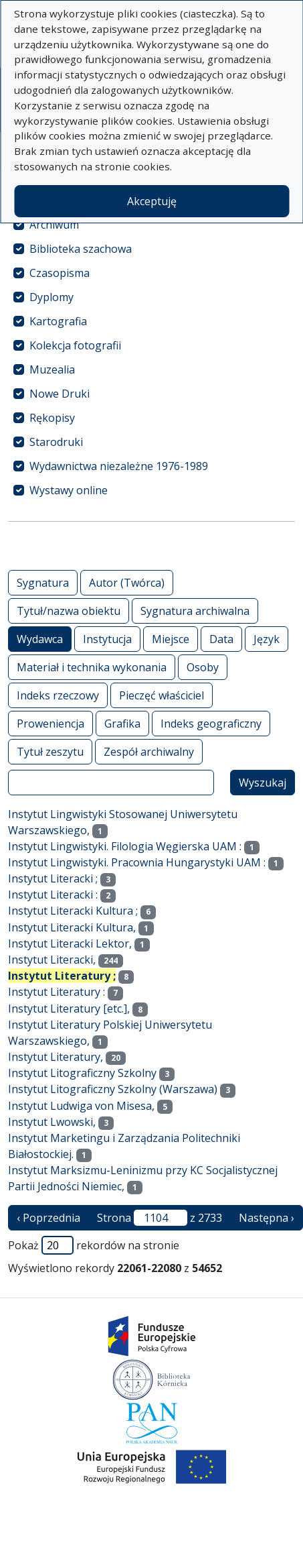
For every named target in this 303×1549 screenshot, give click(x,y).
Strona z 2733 (159, 1218)
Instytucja (107, 638)
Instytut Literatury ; (62, 975)
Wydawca (40, 638)
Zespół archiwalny (149, 751)
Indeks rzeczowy (58, 695)
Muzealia (52, 369)
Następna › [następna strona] (266, 1217)
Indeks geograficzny (211, 723)
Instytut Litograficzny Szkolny (82, 1073)
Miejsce (170, 638)
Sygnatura (43, 582)
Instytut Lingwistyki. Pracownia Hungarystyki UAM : (137, 862)
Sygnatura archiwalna (194, 610)
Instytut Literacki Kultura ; (73, 910)
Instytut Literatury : (56, 991)
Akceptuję (152, 201)
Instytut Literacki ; (53, 878)
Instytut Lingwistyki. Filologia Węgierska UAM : (124, 846)
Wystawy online (68, 490)
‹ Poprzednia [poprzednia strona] (48, 1217)
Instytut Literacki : (53, 894)
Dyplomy (51, 297)
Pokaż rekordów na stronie (93, 1245)
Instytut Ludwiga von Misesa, (81, 1105)
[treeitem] (151, 224)
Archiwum (54, 224)
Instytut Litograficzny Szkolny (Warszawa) (112, 1089)
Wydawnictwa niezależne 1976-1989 (118, 466)
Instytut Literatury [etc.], (69, 1008)
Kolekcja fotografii (75, 345)
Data (221, 638)
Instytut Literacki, (52, 959)
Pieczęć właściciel (161, 695)
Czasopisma (59, 273)
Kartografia (58, 321)
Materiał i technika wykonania (92, 667)
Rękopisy (52, 417)
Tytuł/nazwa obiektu (68, 610)
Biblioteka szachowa (80, 248)
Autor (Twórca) (127, 582)
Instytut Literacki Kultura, (72, 927)
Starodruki (56, 442)
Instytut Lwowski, (52, 1121)
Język (267, 638)
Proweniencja (50, 723)
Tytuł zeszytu (50, 751)
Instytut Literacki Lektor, (70, 943)
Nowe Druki (59, 393)
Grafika (122, 723)
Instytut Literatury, (55, 1056)
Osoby (203, 667)
